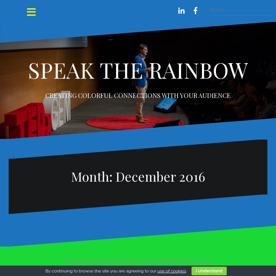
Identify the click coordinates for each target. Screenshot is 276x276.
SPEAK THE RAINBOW (138, 69)
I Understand (209, 270)
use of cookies (171, 270)
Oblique (169, 261)
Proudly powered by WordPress (101, 261)
